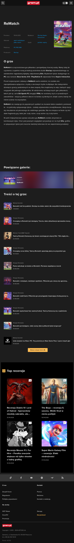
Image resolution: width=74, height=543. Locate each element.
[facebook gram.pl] (21, 478)
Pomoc (39, 492)
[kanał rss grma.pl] (62, 478)
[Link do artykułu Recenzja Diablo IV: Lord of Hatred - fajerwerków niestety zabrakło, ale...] (20, 398)
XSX (20, 47)
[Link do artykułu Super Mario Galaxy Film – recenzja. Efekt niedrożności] (54, 441)
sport (15, 40)
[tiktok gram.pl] (11, 478)
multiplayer (21, 40)
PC (15, 47)
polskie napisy (42, 42)
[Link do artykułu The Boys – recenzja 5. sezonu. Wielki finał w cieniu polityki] (54, 398)
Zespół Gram (7, 492)
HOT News (6, 511)
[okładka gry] (62, 34)
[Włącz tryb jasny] (65, 3)
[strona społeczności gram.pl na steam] (52, 478)
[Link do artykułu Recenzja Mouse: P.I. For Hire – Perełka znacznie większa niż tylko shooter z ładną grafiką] (20, 442)
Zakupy (39, 511)
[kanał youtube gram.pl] (31, 478)
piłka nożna (17, 42)
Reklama (40, 495)
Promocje (5, 518)
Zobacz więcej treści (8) (37, 350)
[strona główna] (33, 3)
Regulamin (6, 495)
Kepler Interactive (42, 36)
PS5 (17, 47)
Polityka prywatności (9, 499)
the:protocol (41, 515)
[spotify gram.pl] (42, 478)
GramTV (5, 515)
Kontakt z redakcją (43, 499)
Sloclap (16, 53)
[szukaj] (3, 3)
